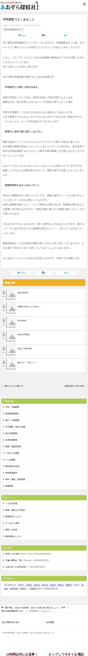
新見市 (61, 585)
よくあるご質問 (12, 523)
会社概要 (50, 622)
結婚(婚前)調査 (12, 413)
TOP (35, 607)
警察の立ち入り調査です (14, 386)
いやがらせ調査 (12, 453)
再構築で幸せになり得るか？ (29, 307)
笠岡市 (23, 588)
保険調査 (9, 486)
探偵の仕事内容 (24, 335)
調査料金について (13, 516)
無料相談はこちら (13, 536)
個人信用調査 (11, 433)
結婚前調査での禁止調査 (74, 386)
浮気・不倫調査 (12, 407)
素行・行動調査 (12, 420)
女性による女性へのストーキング (20, 554)
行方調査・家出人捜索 (15, 427)
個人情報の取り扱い (11, 622)
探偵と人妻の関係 (25, 349)
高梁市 (53, 585)
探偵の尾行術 (23, 293)
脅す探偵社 (22, 321)
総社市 (37, 585)
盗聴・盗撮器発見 (13, 446)
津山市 (45, 585)
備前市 (69, 585)
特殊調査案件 (11, 473)
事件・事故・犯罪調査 (15, 479)
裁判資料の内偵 (12, 466)
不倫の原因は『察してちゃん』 (19, 560)
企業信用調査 (11, 440)
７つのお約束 (11, 503)
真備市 (33, 588)
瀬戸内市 (14, 588)
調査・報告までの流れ (15, 510)
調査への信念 (11, 529)
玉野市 (29, 585)
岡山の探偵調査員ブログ (13, 29)
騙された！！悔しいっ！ (27, 362)
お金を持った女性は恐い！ (17, 567)
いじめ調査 (10, 460)
